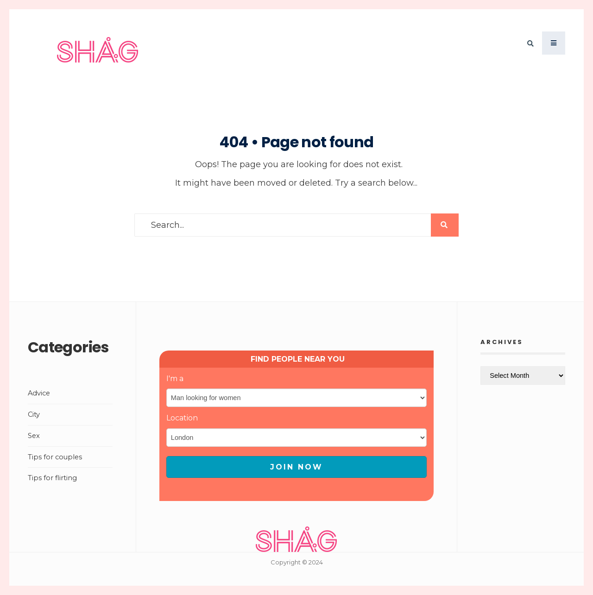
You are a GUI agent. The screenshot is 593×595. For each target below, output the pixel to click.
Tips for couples (55, 457)
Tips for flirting (52, 478)
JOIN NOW (296, 467)
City (34, 414)
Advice (39, 393)
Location (182, 417)
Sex (34, 436)
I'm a (174, 378)
